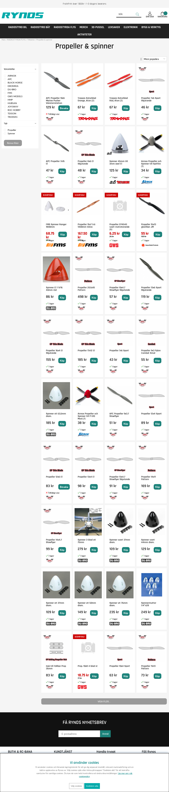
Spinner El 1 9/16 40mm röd (54, 288)
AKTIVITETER (84, 34)
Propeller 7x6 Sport (119, 350)
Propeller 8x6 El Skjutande (86, 162)
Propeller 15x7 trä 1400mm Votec (86, 225)
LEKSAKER (114, 27)
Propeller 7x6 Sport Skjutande (151, 99)
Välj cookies (76, 786)
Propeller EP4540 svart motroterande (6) (119, 227)
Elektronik (131, 27)
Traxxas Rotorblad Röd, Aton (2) (118, 99)
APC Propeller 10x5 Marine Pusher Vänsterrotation (55, 100)
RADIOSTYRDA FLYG (65, 27)
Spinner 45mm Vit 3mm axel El (118, 162)
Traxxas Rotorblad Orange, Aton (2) (87, 99)
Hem (3, 39)
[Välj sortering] (155, 58)
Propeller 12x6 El (54, 477)
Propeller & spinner (44, 39)
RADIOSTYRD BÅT (40, 27)
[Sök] (128, 14)
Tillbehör (31, 39)
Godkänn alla (92, 786)
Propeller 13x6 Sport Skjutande (151, 288)
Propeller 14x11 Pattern (148, 478)
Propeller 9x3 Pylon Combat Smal (151, 351)
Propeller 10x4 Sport (119, 666)
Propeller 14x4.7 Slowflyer (54, 540)
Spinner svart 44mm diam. (148, 540)
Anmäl (105, 733)
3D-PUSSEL (97, 27)
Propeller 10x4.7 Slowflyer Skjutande (119, 288)
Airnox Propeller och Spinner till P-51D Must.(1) (88, 416)
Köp (62, 234)
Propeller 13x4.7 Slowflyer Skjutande (119, 478)
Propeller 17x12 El (86, 350)
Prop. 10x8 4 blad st (88, 666)
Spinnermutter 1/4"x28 (148, 604)
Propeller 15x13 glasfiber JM (148, 225)
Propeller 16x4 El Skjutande (54, 351)
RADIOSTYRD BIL (17, 27)
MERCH (84, 27)
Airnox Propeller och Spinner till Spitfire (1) (151, 163)
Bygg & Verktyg (151, 27)
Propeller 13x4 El (86, 477)
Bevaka (64, 108)
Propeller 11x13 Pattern (148, 667)
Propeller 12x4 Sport (151, 413)
